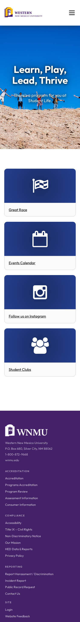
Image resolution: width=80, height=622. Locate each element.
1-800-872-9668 (16, 454)
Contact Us (12, 594)
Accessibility (13, 523)
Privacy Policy (14, 556)
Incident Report (15, 581)
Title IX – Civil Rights (18, 529)
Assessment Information (21, 498)
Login (9, 610)
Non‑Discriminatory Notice (23, 536)
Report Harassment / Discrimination (29, 574)
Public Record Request (20, 587)
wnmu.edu (12, 460)
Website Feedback (17, 616)
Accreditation (14, 478)
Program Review (16, 491)
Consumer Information (20, 505)
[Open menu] (72, 13)
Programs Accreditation (21, 485)
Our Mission (13, 543)
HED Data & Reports (18, 549)
